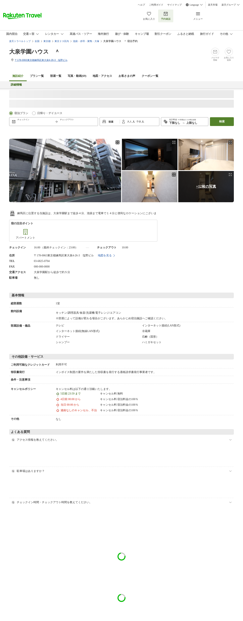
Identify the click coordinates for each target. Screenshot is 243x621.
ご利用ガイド (156, 4)
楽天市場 (213, 4)
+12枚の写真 (206, 186)
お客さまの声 (127, 75)
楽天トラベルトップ (20, 41)
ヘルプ (141, 4)
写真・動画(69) (77, 75)
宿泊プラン (21, 113)
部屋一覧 (55, 75)
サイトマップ (174, 4)
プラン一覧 (37, 75)
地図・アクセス (102, 75)
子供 (139, 121)
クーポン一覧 (150, 75)
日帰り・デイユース (49, 113)
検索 (222, 121)
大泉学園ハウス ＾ (34, 52)
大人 (129, 121)
